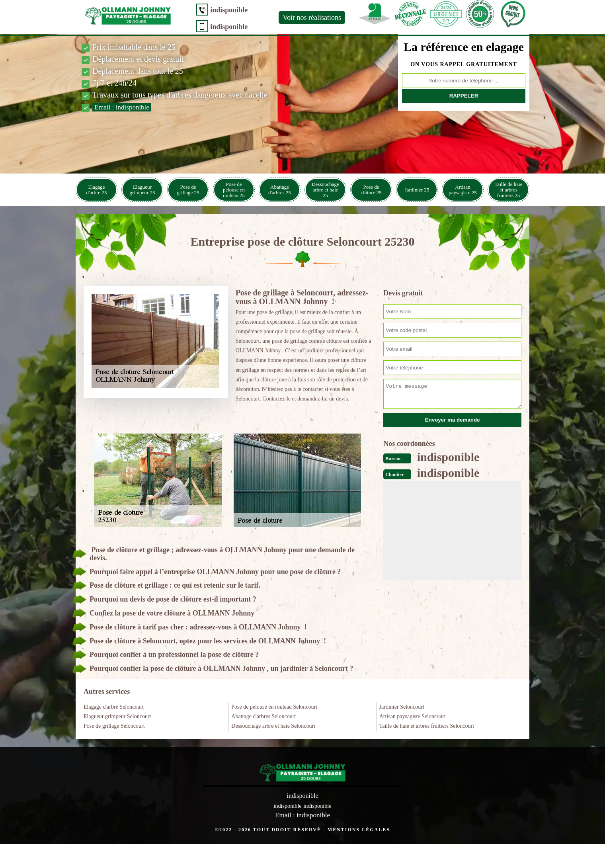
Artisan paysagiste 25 (462, 189)
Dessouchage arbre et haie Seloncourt (273, 726)
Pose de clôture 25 (371, 189)
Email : (121, 107)
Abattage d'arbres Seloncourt (263, 716)
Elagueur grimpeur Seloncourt (117, 716)
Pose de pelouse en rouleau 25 (234, 189)
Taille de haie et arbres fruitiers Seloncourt (426, 726)
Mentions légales (359, 829)
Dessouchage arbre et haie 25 (325, 189)
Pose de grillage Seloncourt (114, 726)
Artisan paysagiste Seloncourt (412, 716)
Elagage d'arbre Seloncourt (114, 707)
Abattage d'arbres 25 (279, 189)
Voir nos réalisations (297, 17)
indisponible (214, 10)
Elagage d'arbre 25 (96, 189)
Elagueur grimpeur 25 (142, 189)
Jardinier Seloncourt (401, 707)
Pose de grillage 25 (188, 189)
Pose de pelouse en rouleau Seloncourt (274, 707)
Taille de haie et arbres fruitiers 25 (509, 189)
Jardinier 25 (417, 190)
